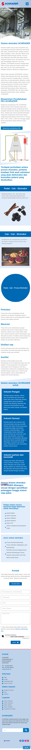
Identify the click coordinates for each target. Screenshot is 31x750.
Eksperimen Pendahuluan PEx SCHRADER (14, 100)
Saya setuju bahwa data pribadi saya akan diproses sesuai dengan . (14, 629)
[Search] (26, 730)
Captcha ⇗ (26, 638)
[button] (27, 3)
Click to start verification (17, 636)
